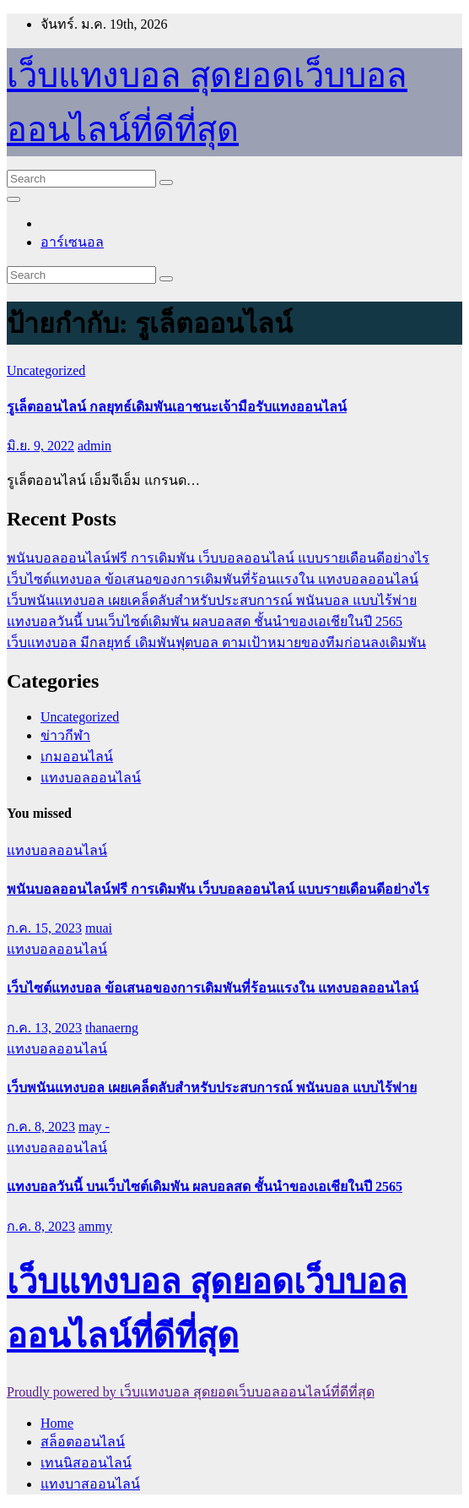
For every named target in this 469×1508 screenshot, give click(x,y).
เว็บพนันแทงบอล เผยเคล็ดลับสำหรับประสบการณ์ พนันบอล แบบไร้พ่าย (212, 600)
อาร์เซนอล (72, 242)
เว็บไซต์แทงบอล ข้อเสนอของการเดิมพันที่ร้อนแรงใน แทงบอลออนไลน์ (212, 579)
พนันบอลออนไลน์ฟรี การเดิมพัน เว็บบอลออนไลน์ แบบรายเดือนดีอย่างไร (218, 558)
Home (56, 1423)
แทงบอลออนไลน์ (90, 777)
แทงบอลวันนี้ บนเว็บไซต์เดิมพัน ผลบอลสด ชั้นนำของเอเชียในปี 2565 (204, 621)
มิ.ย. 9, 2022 (40, 445)
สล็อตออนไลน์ (82, 1442)
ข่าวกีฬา (65, 735)
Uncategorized (46, 370)
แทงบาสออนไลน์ (90, 1484)
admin (94, 445)
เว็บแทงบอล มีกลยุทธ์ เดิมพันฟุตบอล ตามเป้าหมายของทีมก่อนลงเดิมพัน (216, 642)
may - (94, 1126)
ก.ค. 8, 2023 (41, 1126)
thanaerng (111, 1028)
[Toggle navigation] (13, 199)
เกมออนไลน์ (76, 756)
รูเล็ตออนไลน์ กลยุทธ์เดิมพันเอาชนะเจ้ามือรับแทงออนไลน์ (177, 407)
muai (98, 928)
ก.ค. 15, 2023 (44, 928)
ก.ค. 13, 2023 (44, 1028)
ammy (95, 1226)
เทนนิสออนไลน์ (86, 1463)
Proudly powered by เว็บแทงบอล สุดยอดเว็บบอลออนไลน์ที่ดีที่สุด (191, 1392)
